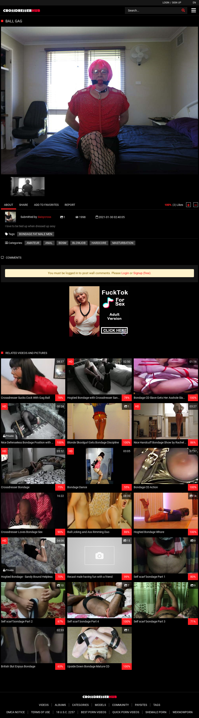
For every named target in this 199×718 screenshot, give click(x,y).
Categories (80, 705)
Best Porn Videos (93, 712)
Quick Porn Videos (125, 712)
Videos (44, 705)
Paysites (141, 705)
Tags (156, 705)
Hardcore (99, 243)
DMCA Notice (15, 712)
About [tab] (8, 204)
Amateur (33, 243)
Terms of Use (40, 712)
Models (100, 705)
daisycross (44, 217)
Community (120, 705)
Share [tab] (23, 204)
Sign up (176, 2)
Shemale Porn (155, 712)
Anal (49, 243)
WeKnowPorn (183, 712)
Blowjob (79, 243)
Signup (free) (141, 273)
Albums (60, 705)
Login (166, 2)
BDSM (62, 243)
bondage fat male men (35, 234)
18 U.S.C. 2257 (65, 712)
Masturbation (122, 243)
